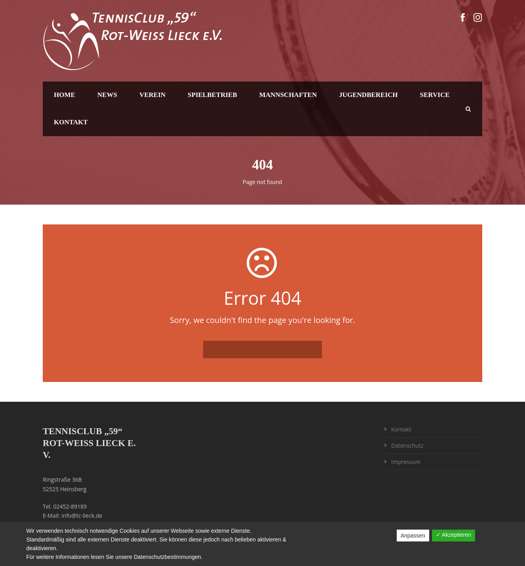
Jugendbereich (368, 95)
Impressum (405, 461)
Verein (152, 95)
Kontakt (71, 122)
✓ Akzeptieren (453, 535)
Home (64, 95)
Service (435, 95)
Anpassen (413, 535)
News (107, 95)
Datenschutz (407, 445)
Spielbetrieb (212, 95)
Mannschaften (288, 95)
